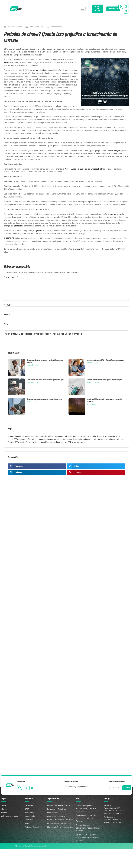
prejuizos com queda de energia (68, 440)
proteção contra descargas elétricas (36, 443)
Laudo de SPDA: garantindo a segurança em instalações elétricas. (104, 401)
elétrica (86, 437)
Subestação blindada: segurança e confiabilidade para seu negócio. (45, 362)
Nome (7, 305)
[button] (37, 467)
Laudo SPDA (13, 440)
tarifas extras (79, 443)
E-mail (8, 315)
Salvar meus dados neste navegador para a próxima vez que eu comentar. (44, 335)
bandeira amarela (22, 437)
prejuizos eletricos (115, 440)
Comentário (11, 277)
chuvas (51, 437)
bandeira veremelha (39, 437)
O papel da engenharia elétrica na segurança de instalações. (45, 381)
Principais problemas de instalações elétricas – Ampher (104, 381)
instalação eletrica (98, 437)
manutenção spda (45, 440)
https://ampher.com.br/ (74, 249)
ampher (11, 437)
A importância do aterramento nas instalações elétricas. (44, 400)
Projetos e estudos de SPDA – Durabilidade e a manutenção (105, 361)
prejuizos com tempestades (95, 440)
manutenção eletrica (28, 440)
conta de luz (77, 437)
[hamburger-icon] (83, 9)
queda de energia (60, 443)
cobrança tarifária (63, 437)
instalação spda (113, 437)
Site (6, 325)
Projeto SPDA (14, 443)
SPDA (70, 443)
